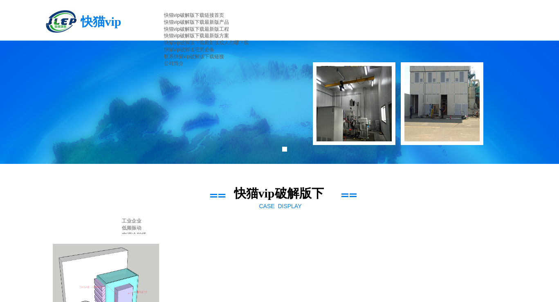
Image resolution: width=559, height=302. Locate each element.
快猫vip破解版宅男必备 (189, 49)
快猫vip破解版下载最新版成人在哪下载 (206, 42)
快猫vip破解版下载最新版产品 (196, 22)
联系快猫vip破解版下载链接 (194, 56)
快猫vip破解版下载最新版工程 (196, 29)
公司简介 (174, 63)
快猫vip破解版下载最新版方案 (196, 36)
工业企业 (131, 221)
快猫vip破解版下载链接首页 (194, 15)
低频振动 (131, 228)
